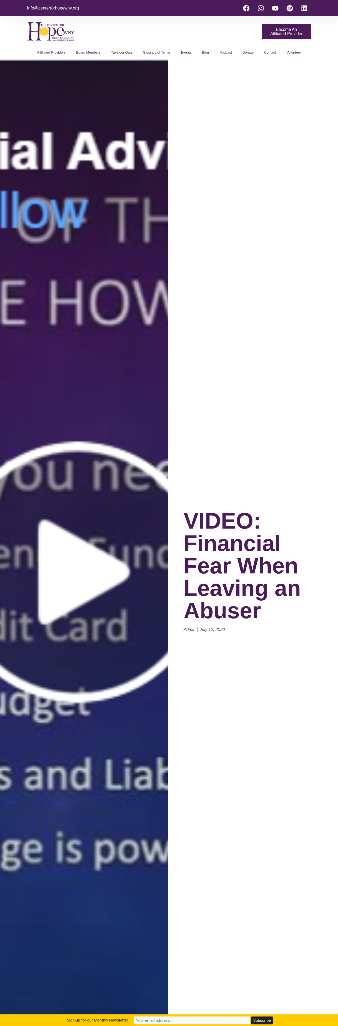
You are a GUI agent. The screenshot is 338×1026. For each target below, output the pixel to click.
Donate (247, 52)
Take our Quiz (121, 52)
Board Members (88, 52)
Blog (205, 52)
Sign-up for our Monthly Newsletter (123, 1020)
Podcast (225, 52)
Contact (270, 52)
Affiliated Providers (51, 52)
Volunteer (294, 52)
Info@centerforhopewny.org (53, 8)
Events (186, 52)
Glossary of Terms (157, 52)
